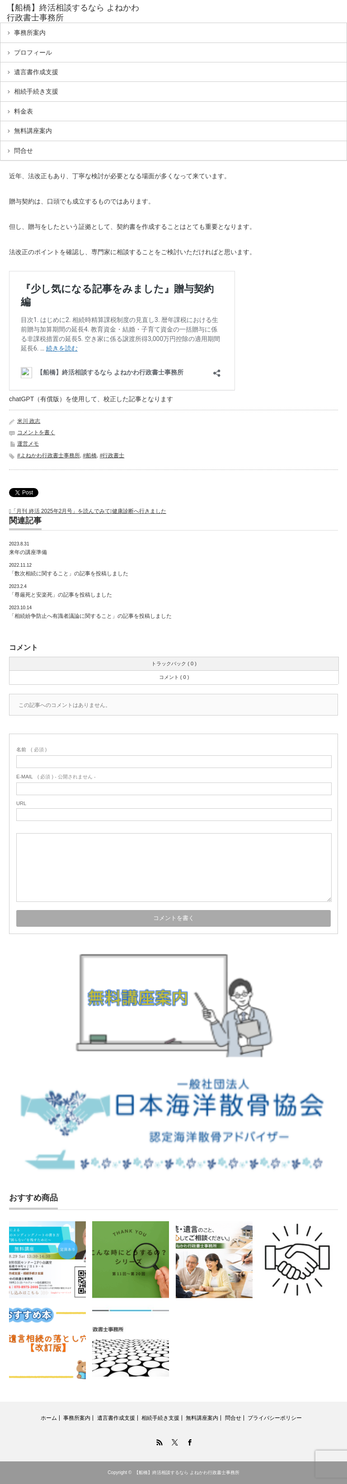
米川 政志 (28, 421)
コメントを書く (36, 432)
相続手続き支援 (36, 91)
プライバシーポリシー (275, 1418)
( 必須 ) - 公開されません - (56, 776)
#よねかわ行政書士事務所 (48, 455)
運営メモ (28, 444)
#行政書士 (112, 455)
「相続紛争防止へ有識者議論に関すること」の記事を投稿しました (90, 616)
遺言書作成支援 (36, 72)
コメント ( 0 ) (174, 677)
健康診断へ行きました (139, 511)
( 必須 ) (31, 749)
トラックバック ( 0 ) (174, 663)
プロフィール (33, 52)
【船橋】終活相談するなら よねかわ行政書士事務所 (186, 1472)
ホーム (49, 1418)
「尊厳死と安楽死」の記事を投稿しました (60, 595)
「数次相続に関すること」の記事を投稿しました (69, 573)
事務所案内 (30, 32)
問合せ (23, 150)
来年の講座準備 (28, 552)
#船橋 (90, 455)
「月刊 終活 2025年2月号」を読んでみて (60, 511)
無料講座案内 (33, 130)
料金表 (23, 111)
